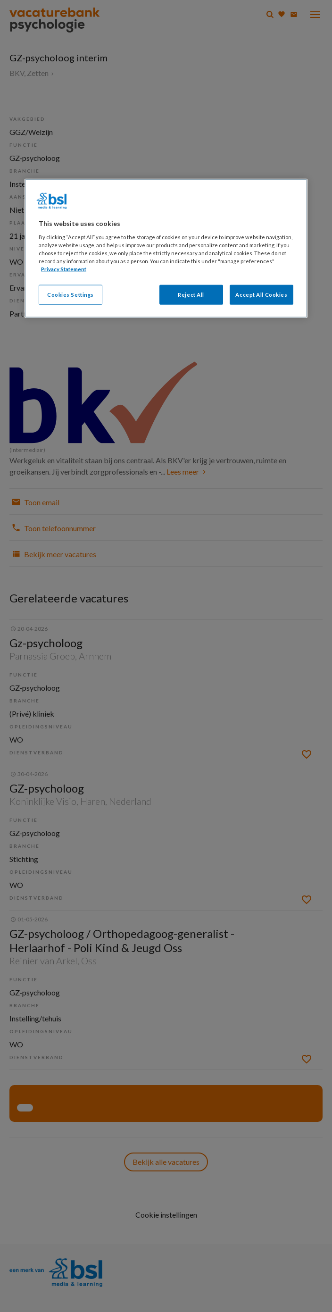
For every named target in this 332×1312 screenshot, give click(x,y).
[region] (166, 248)
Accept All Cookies (261, 295)
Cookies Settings (70, 295)
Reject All (191, 295)
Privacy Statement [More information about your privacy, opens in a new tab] (63, 269)
